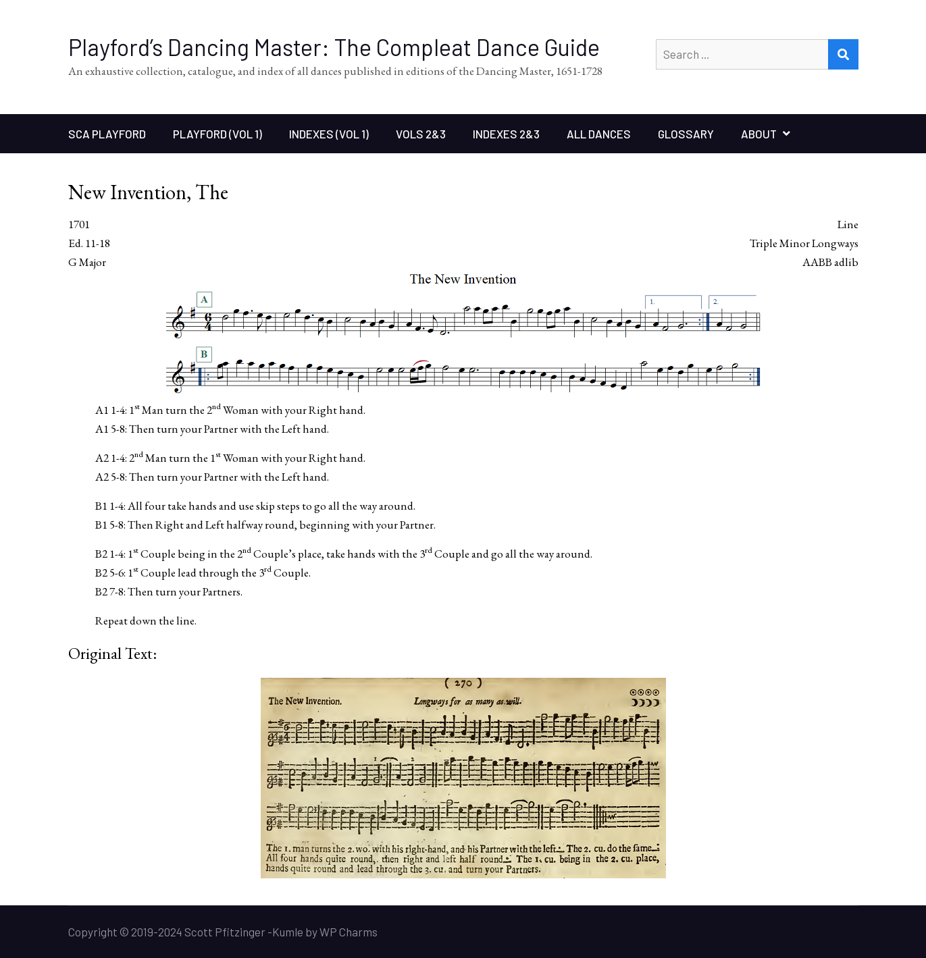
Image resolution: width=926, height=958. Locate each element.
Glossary (686, 133)
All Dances (599, 133)
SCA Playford (107, 133)
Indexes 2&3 (506, 133)
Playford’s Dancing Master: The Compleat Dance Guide (334, 47)
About (759, 133)
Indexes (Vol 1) (329, 133)
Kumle (287, 931)
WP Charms (348, 931)
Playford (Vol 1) (217, 133)
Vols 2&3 (421, 133)
